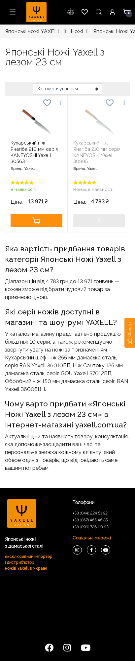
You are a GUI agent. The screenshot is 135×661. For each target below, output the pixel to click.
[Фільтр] (129, 333)
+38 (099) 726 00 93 (91, 527)
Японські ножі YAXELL (33, 31)
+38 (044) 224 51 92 (90, 513)
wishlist (71, 12)
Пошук (98, 12)
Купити (36, 220)
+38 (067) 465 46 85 (90, 520)
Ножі (77, 31)
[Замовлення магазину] (67, 89)
